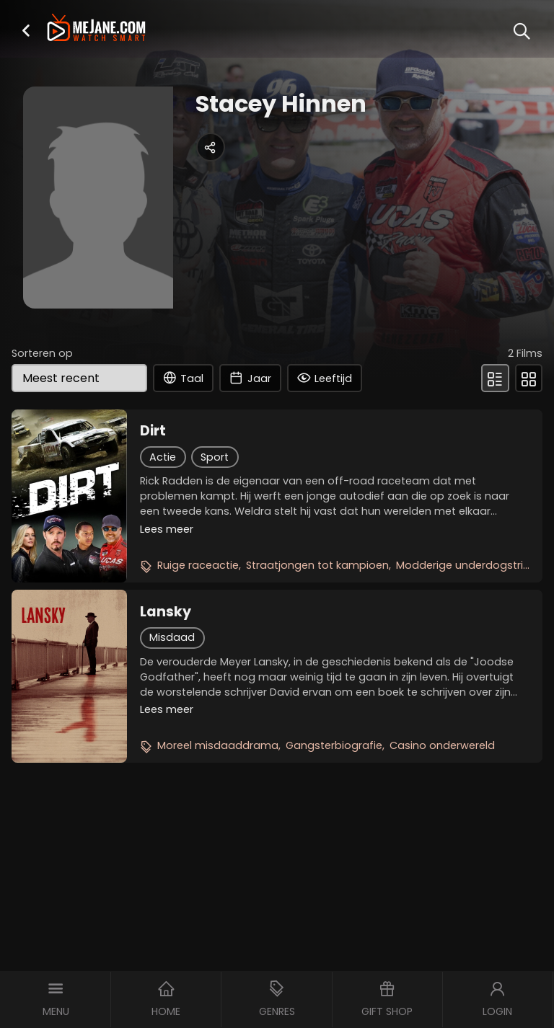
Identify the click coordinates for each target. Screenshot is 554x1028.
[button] (25, 30)
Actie (162, 457)
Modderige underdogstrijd (464, 565)
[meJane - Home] (96, 29)
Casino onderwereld (442, 745)
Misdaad (172, 637)
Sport (215, 457)
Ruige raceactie (198, 565)
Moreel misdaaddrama (217, 745)
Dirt (153, 431)
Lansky (165, 612)
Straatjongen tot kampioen (317, 565)
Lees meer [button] (166, 529)
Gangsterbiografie (334, 745)
